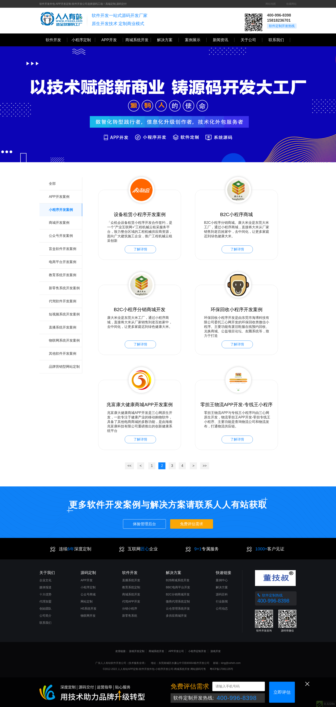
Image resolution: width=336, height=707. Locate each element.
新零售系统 (129, 615)
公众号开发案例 (61, 236)
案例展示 (196, 40)
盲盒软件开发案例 (62, 249)
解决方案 (222, 587)
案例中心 (222, 580)
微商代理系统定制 (178, 601)
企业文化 (45, 580)
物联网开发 (88, 615)
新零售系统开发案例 (64, 288)
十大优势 (45, 594)
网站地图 (271, 3)
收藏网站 (291, 3)
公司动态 (222, 608)
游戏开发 (215, 651)
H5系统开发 (88, 608)
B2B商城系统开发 (177, 580)
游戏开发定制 (136, 651)
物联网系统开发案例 (64, 340)
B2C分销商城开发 (178, 594)
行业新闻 (222, 601)
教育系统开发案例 (62, 275)
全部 (52, 183)
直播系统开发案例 (62, 327)
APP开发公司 (176, 651)
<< (130, 466)
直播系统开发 (131, 580)
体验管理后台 (144, 524)
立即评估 (282, 692)
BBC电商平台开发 (178, 587)
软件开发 (56, 40)
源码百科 (222, 594)
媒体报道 (45, 587)
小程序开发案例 (61, 210)
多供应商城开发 (176, 615)
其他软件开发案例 (62, 353)
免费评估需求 (191, 524)
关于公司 (251, 40)
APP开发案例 (59, 196)
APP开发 (112, 40)
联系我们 (279, 40)
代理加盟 (45, 601)
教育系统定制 (131, 587)
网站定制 (87, 601)
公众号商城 (88, 594)
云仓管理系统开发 (178, 608)
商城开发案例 (59, 222)
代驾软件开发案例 (62, 301)
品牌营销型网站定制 (64, 366)
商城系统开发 (138, 40)
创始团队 (45, 608)
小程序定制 (83, 40)
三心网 (61, 20)
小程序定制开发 (197, 651)
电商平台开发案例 (62, 262)
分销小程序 (129, 608)
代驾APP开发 (131, 601)
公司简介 (45, 615)
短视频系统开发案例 (64, 314)
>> (205, 466)
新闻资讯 (223, 40)
